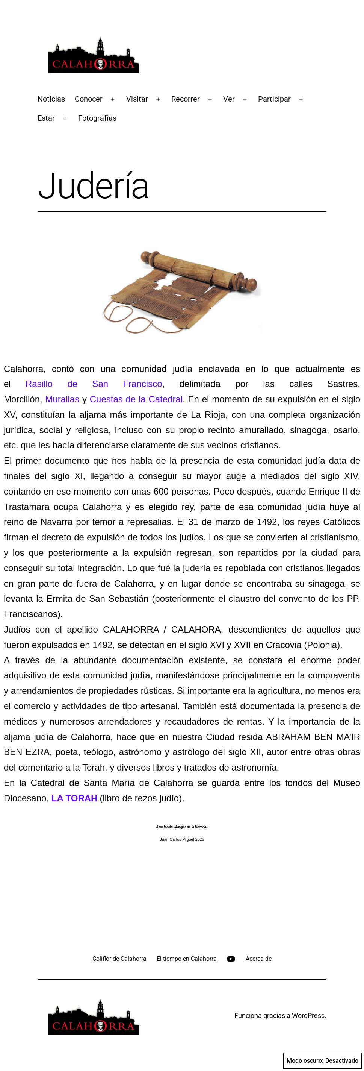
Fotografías (97, 118)
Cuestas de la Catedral (136, 399)
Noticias (51, 98)
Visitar (137, 98)
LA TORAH (74, 798)
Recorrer (185, 98)
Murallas (62, 399)
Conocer (89, 98)
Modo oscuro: (322, 1060)
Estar (46, 118)
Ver (229, 98)
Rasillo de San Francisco (94, 384)
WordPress (308, 1015)
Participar (274, 98)
